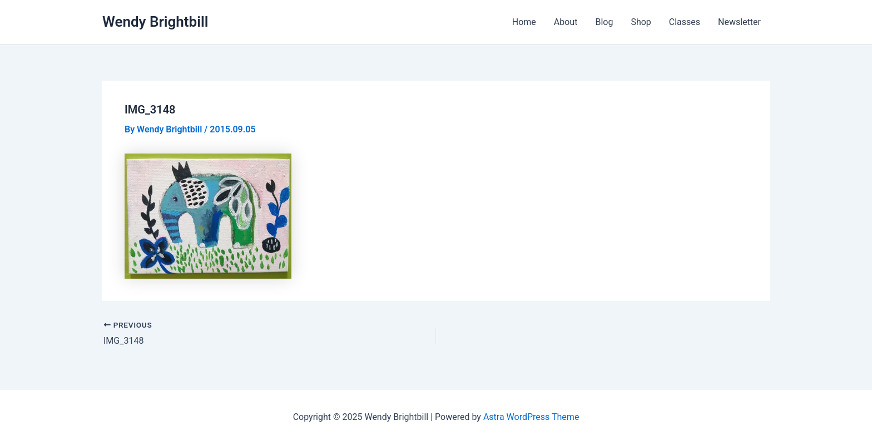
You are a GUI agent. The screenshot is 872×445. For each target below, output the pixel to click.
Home (524, 22)
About (566, 22)
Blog (604, 22)
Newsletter (739, 22)
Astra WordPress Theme (531, 417)
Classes (684, 22)
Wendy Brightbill (155, 21)
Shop (641, 22)
